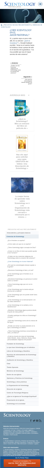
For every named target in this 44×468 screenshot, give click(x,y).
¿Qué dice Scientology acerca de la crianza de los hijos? (22, 321)
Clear (8, 363)
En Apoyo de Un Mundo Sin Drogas (21, 454)
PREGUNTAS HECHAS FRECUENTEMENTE (17, 25)
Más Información (21, 443)
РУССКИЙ (24, 430)
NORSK (27, 432)
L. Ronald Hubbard (8, 440)
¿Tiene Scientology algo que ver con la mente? (19, 285)
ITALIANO (6, 435)
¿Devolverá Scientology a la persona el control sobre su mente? (22, 279)
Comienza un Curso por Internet (27, 451)
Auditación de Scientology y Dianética (20, 360)
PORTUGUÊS (14, 435)
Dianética (17, 449)
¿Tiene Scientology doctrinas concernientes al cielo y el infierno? (22, 332)
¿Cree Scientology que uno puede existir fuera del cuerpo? (22, 295)
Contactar (30, 443)
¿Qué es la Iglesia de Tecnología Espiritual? (22, 396)
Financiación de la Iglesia (15, 400)
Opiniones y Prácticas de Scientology (19, 378)
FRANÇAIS (7, 430)
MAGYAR (21, 432)
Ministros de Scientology (15, 371)
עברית (13, 430)
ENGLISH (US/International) (11, 428)
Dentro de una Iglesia (14, 374)
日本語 (19, 430)
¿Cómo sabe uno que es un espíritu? (19, 244)
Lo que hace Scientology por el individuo (21, 347)
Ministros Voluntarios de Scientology (13, 452)
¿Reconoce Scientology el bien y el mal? (20, 270)
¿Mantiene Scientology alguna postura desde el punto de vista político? (21, 311)
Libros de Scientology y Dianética (18, 351)
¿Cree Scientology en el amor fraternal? (20, 261)
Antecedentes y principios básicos (18, 233)
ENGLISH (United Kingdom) (27, 428)
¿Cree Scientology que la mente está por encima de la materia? (20, 290)
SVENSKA (33, 432)
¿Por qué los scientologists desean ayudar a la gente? (21, 266)
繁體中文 (31, 430)
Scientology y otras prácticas (17, 382)
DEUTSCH (16, 432)
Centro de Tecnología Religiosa (17, 393)
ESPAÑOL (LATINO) (8, 433)
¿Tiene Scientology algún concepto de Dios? (21, 247)
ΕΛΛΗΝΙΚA (35, 433)
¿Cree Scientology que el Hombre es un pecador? (20, 274)
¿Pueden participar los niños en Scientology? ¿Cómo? (21, 316)
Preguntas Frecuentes (33, 442)
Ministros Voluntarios (20, 442)
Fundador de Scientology (15, 344)
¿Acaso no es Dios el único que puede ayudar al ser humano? (22, 252)
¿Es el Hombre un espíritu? (16, 240)
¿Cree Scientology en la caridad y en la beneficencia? (20, 306)
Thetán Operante (12, 367)
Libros (5, 443)
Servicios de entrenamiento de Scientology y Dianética (21, 355)
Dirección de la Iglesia (14, 389)
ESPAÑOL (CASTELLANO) (23, 433)
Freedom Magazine (17, 454)
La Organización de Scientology (18, 385)
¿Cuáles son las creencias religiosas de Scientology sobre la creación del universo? (21, 257)
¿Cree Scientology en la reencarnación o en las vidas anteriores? (21, 300)
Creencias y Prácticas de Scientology (25, 440)
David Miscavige (13, 451)
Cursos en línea (12, 443)
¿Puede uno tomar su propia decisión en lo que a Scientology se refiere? (21, 326)
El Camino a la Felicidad (30, 454)
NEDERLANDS (7, 432)
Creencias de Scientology (15, 236)
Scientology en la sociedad (16, 404)
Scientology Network (26, 449)
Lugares (36, 443)
